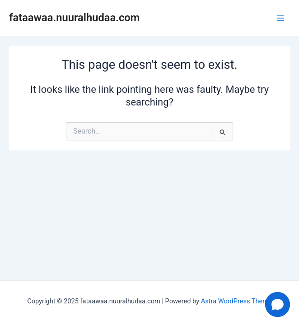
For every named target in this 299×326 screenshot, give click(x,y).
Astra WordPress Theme (236, 301)
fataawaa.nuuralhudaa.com (74, 17)
